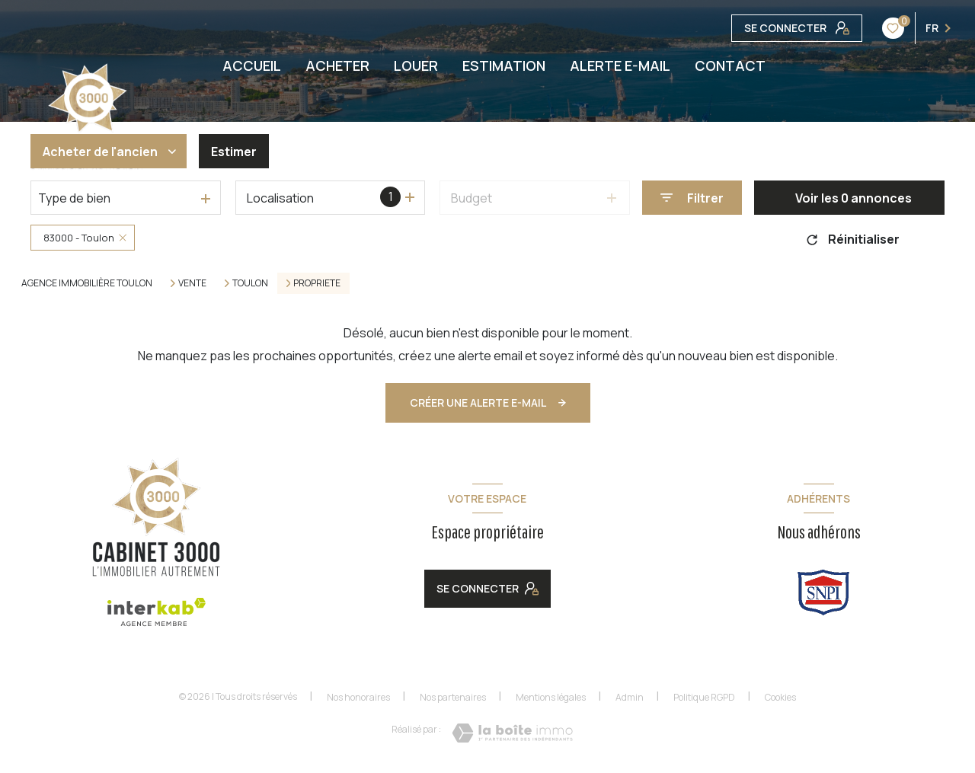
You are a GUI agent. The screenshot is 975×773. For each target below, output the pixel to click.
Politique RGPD (704, 697)
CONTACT (730, 65)
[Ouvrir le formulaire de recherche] (692, 197)
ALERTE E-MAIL (620, 65)
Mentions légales (551, 697)
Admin (629, 697)
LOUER (416, 65)
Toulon (250, 283)
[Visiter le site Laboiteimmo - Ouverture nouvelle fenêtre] (512, 733)
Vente (192, 283)
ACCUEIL (251, 65)
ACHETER (337, 65)
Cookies (780, 697)
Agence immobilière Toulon (86, 282)
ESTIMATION (503, 65)
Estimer (234, 151)
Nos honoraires (358, 697)
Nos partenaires (453, 697)
